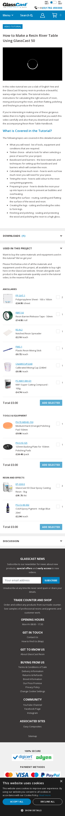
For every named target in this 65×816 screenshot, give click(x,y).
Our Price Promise (32, 683)
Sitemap (32, 736)
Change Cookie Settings (32, 691)
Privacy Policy (32, 687)
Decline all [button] (48, 801)
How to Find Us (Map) (33, 641)
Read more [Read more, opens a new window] (45, 795)
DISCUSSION (32, 541)
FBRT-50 (20, 312)
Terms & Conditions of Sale (32, 667)
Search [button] (26, 15)
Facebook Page (32, 708)
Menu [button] (6, 15)
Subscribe (51, 580)
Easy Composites (33, 726)
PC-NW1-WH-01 (23, 380)
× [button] (61, 781)
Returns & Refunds (32, 675)
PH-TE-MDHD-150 (24, 422)
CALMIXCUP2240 (24, 363)
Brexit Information (32, 679)
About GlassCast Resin (33, 654)
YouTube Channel (32, 704)
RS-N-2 (19, 329)
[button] (42, 16)
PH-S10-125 (21, 442)
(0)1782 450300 (52, 7)
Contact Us (32, 637)
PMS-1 (19, 346)
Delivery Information (32, 671)
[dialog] (32, 797)
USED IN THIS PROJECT (32, 248)
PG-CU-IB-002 (22, 504)
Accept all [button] (16, 801)
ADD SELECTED (51, 402)
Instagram (32, 712)
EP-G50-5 (20, 484)
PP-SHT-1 (20, 295)
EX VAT (60, 2)
